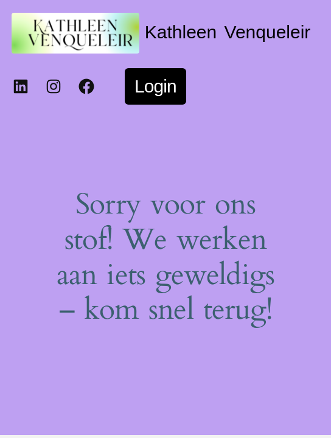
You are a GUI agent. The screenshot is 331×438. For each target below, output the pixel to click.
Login (155, 86)
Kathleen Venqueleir (228, 32)
